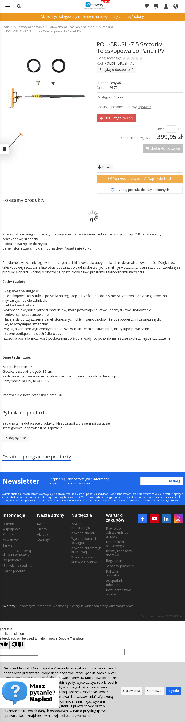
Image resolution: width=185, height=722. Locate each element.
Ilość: (161, 129)
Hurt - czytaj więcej (116, 118)
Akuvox (42, 534)
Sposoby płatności (120, 566)
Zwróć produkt (13, 571)
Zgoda (173, 690)
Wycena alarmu (83, 533)
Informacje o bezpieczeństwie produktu (32, 395)
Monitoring (60, 606)
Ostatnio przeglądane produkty (36, 456)
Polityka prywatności (115, 573)
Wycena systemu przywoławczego (84, 559)
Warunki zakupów (115, 517)
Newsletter (10, 540)
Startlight (44, 540)
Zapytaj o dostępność (116, 69)
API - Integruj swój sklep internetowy (16, 553)
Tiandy (42, 529)
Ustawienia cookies (17, 565)
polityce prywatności (74, 715)
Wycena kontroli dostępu (83, 540)
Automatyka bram (121, 606)
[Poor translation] (17, 645)
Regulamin (114, 560)
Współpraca (11, 529)
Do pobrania (12, 560)
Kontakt (8, 534)
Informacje (13, 515)
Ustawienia (131, 690)
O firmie (8, 524)
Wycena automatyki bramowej (86, 550)
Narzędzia (81, 515)
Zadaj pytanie (15, 437)
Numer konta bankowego (116, 544)
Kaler (41, 524)
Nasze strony (50, 515)
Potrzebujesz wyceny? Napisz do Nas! (139, 178)
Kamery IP (76, 606)
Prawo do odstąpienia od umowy (117, 532)
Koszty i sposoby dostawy (119, 553)
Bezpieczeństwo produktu (118, 592)
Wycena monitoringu (80, 526)
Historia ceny (109, 82)
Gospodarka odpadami (115, 582)
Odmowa (154, 690)
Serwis (7, 545)
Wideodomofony (96, 606)
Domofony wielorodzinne (34, 606)
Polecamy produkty (23, 200)
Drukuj (105, 167)
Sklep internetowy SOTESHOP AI (162, 616)
